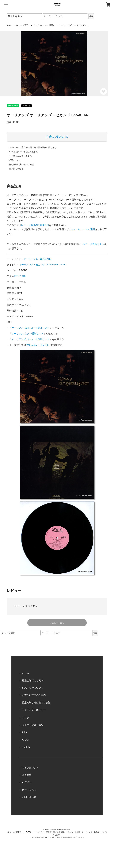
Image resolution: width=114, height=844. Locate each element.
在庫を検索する (57, 137)
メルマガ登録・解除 (32, 725)
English (26, 747)
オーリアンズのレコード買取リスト (31, 339)
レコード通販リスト (93, 244)
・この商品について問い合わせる (22, 152)
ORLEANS (45, 259)
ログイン (26, 782)
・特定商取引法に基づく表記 (20, 164)
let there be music (56, 264)
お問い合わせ (29, 797)
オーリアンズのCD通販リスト (27, 333)
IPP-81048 (20, 276)
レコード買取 (22, 25)
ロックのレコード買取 (43, 25)
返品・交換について (32, 688)
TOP (9, 25)
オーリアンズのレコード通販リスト (31, 328)
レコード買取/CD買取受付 (35, 225)
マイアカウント (30, 767)
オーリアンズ (31, 259)
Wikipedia (32, 345)
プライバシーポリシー (34, 710)
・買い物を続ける (15, 168)
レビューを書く (57, 623)
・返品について (14, 160)
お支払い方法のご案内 (34, 695)
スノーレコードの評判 (83, 229)
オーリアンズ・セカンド (32, 264)
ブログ (25, 717)
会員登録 (26, 775)
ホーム (25, 673)
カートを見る (29, 789)
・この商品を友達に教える (19, 156)
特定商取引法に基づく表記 (36, 702)
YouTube (45, 345)
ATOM (25, 739)
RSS (24, 732)
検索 (91, 16)
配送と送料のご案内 (32, 680)
